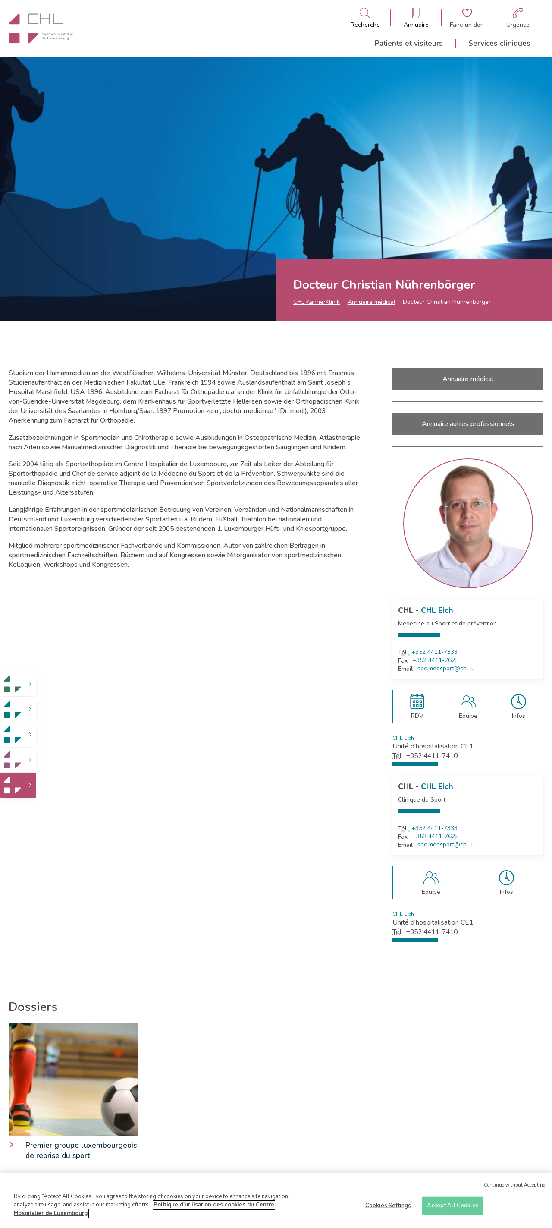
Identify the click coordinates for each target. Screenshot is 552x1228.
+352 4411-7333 (434, 652)
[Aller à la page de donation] (467, 18)
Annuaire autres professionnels (468, 424)
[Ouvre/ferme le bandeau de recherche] (365, 18)
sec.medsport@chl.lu (446, 669)
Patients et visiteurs (409, 43)
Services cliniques (499, 43)
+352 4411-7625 (435, 660)
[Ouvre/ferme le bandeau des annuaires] (416, 18)
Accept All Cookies (452, 1209)
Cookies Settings (388, 1209)
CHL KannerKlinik (316, 302)
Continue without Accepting (515, 1189)
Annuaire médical (371, 302)
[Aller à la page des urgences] (518, 18)
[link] (18, 684)
